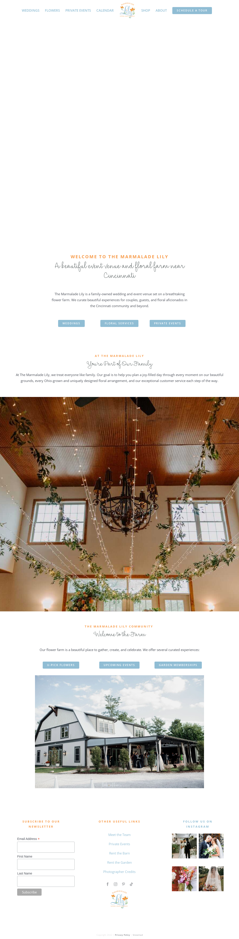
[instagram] (115, 884)
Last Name (24, 873)
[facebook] (107, 884)
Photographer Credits (119, 871)
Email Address (28, 839)
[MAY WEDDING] (184, 835)
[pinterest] (123, 884)
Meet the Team (119, 834)
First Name (24, 856)
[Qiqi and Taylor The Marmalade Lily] (211, 868)
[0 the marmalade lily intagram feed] (211, 835)
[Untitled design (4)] (184, 868)
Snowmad (138, 934)
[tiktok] (131, 884)
